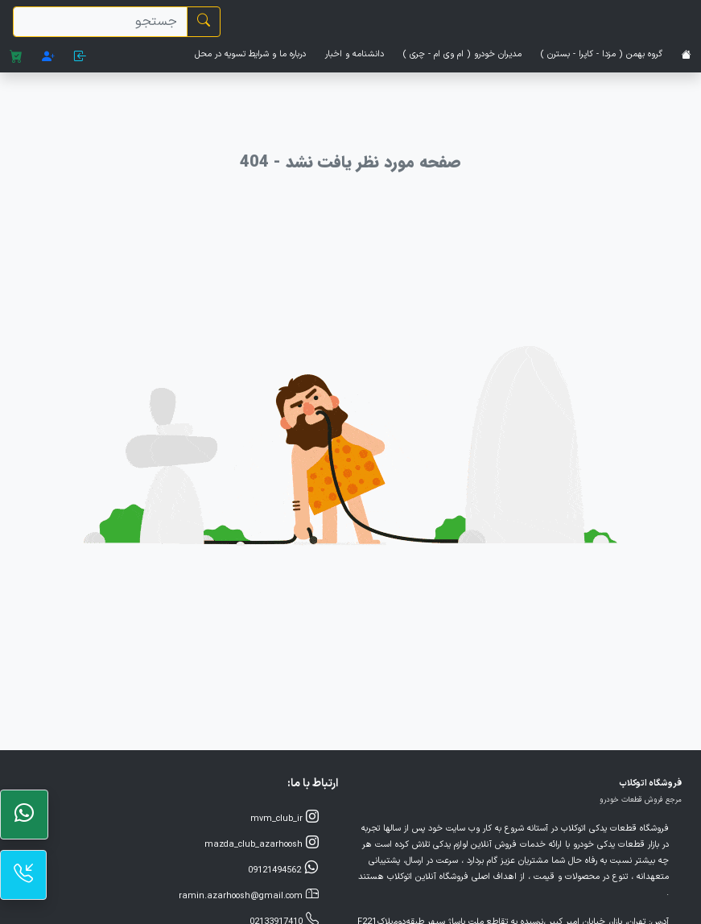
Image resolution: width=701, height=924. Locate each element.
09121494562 (283, 869)
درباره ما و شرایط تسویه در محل (250, 54)
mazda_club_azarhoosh (261, 843)
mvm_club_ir (284, 817)
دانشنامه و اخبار (354, 54)
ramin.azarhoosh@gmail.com (249, 895)
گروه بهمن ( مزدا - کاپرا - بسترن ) (601, 54)
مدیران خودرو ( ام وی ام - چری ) (462, 54)
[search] (100, 21)
